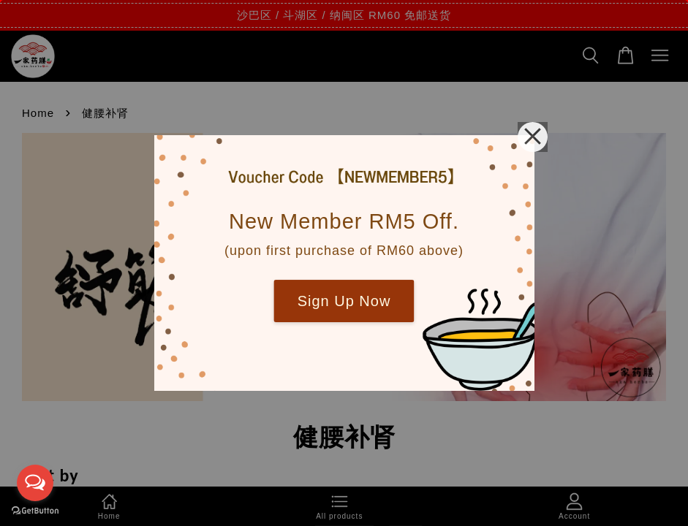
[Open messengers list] (35, 483)
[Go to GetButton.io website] (35, 511)
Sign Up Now (344, 301)
